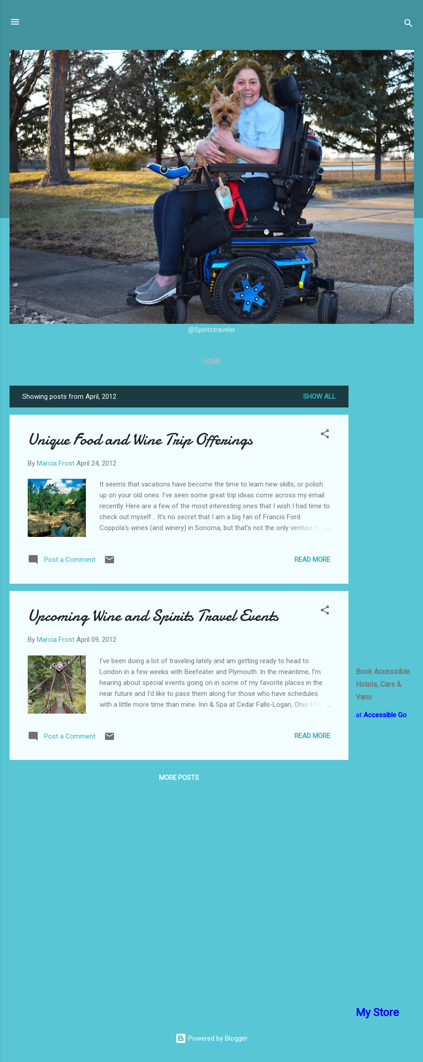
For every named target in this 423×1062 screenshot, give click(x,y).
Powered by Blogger (211, 1038)
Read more (312, 560)
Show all (319, 396)
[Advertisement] (385, 522)
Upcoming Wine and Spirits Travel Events (153, 616)
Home (212, 361)
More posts (179, 777)
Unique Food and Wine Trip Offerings (140, 439)
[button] (324, 435)
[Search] (408, 25)
